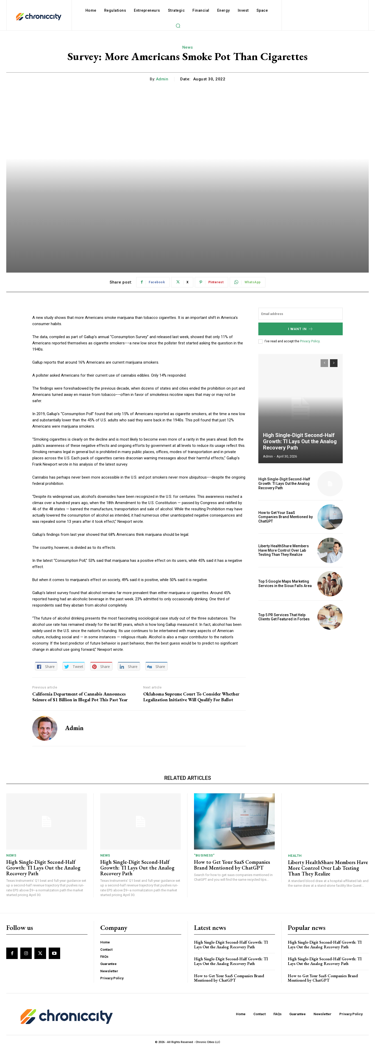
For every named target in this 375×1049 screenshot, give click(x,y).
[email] (300, 314)
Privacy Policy (310, 341)
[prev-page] (324, 363)
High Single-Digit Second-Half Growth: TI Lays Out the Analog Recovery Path (300, 441)
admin (162, 79)
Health (295, 855)
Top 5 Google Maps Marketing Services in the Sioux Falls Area (285, 583)
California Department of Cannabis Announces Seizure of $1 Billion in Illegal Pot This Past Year (80, 696)
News (187, 47)
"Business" (204, 855)
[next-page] (334, 363)
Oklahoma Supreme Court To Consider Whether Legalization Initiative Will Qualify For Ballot (191, 696)
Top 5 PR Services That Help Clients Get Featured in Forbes (284, 617)
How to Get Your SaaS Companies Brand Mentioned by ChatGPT (285, 517)
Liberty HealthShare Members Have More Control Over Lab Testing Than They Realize (283, 550)
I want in (300, 328)
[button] (178, 25)
